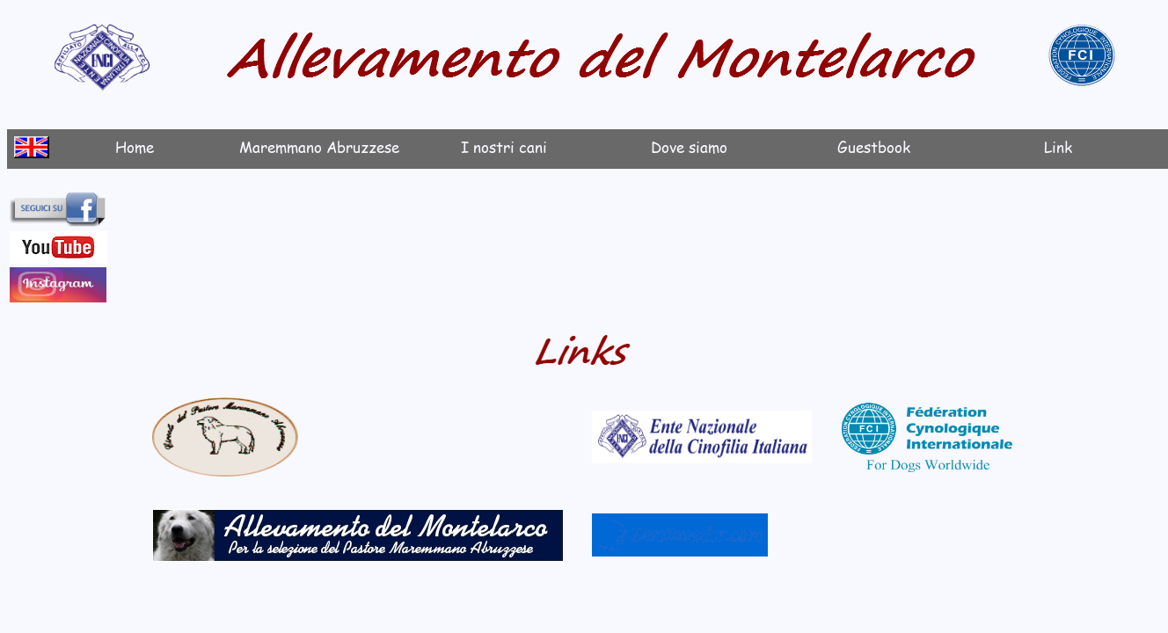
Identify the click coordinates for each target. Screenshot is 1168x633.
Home (134, 146)
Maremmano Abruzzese (319, 146)
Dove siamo (689, 146)
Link (1058, 146)
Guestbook (873, 146)
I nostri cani (504, 146)
